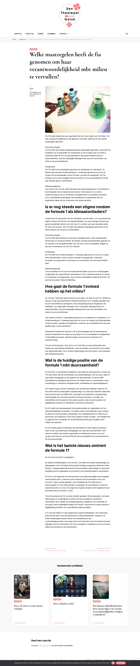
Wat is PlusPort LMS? (63, 603)
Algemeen (51, 34)
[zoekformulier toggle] (127, 34)
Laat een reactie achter (36, 95)
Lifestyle (18, 34)
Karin (31, 88)
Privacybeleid (121, 663)
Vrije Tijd (30, 34)
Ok (113, 663)
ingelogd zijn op (44, 646)
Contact (63, 34)
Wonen (40, 34)
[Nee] (138, 663)
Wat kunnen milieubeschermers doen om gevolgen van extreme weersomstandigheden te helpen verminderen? (108, 610)
